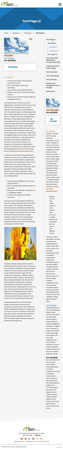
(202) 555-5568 (27, 435)
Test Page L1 (29, 33)
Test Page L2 (43, 33)
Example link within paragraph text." (21, 151)
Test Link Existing (52, 76)
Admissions (16, 33)
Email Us (38, 435)
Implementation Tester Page (52, 67)
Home (6, 33)
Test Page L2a (52, 54)
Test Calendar (52, 72)
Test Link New (51, 79)
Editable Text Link (19, 441)
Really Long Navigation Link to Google (53, 85)
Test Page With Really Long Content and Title (53, 60)
